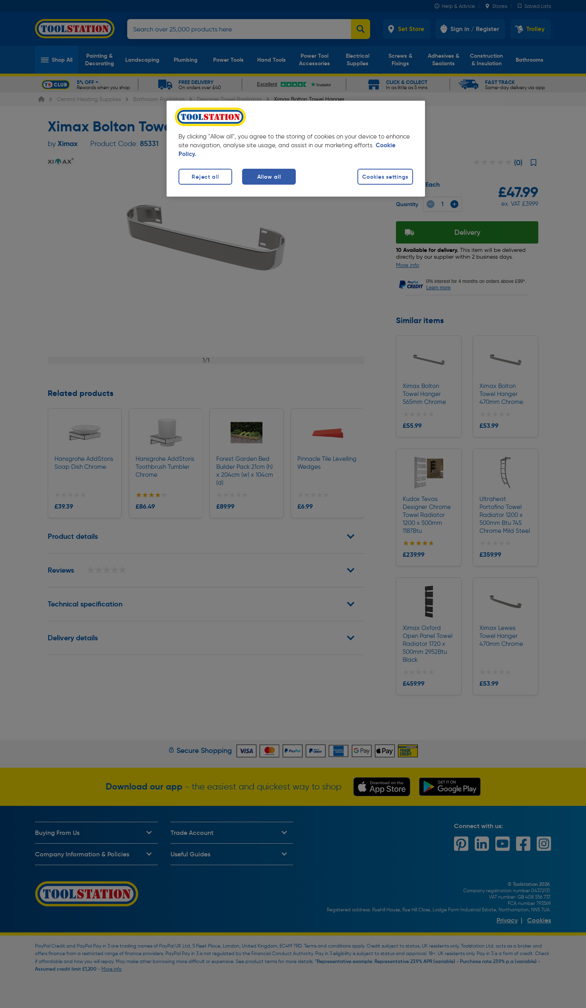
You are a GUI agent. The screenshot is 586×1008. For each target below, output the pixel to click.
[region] (296, 149)
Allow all (269, 176)
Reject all (205, 176)
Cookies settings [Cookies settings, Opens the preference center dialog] (385, 176)
